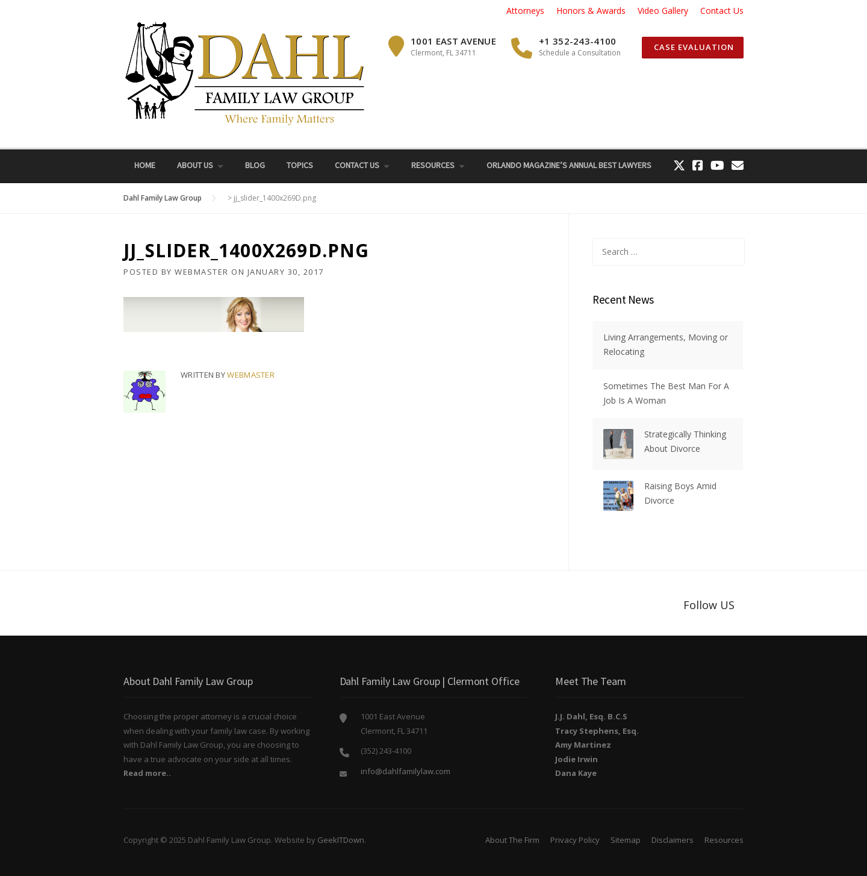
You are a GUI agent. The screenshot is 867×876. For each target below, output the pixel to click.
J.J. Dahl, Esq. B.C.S (591, 716)
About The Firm (512, 839)
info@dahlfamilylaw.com (405, 771)
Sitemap (626, 839)
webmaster (202, 271)
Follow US (709, 605)
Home (144, 165)
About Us (195, 165)
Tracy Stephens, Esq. (597, 730)
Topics (300, 165)
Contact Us (722, 10)
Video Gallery (663, 10)
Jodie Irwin (576, 759)
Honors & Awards (591, 10)
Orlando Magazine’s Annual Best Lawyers (568, 165)
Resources (433, 165)
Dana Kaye (576, 773)
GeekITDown (340, 839)
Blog (255, 165)
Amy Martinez (583, 744)
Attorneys (525, 10)
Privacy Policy (575, 839)
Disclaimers (672, 839)
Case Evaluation (692, 47)
